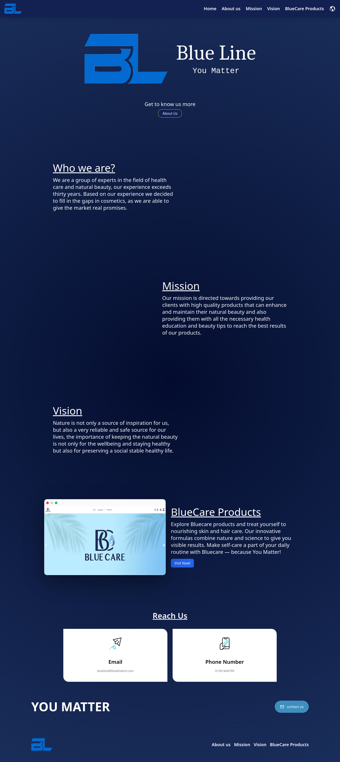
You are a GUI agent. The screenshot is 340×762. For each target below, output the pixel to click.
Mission (254, 8)
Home (210, 8)
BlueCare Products (304, 8)
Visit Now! (182, 563)
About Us (170, 113)
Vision (273, 8)
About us (231, 8)
